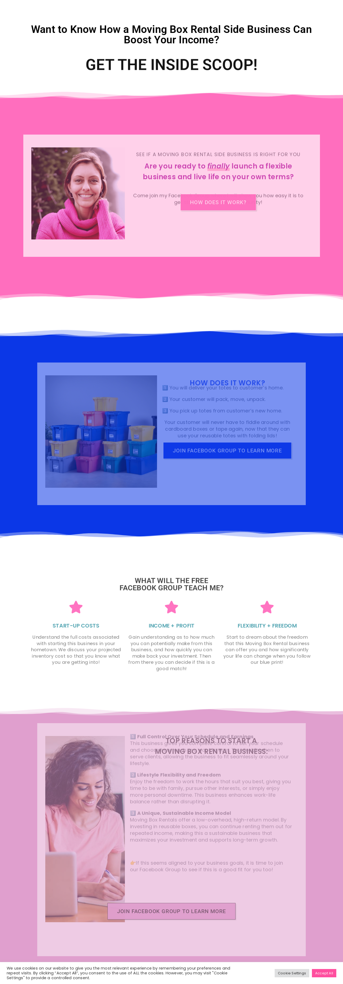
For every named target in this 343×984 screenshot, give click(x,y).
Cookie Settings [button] (292, 973)
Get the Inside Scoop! (171, 65)
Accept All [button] (324, 973)
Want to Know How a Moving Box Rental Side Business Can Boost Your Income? (171, 34)
